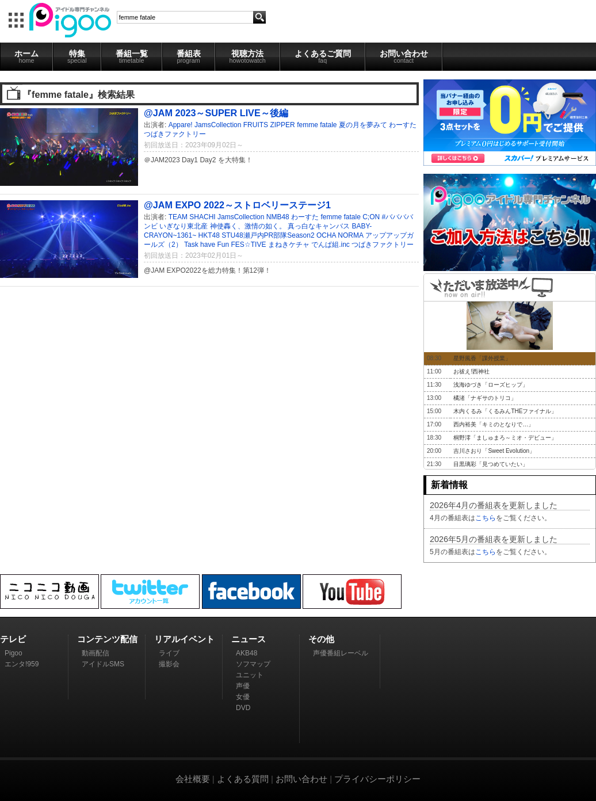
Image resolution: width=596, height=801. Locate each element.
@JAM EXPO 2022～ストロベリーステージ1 (237, 205)
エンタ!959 (22, 664)
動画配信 (95, 653)
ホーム (26, 56)
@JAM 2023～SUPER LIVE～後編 (216, 113)
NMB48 (277, 217)
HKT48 (209, 235)
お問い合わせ (404, 56)
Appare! (181, 125)
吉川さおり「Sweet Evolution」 (494, 451)
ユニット (249, 675)
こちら (485, 518)
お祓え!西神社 (471, 371)
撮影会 (169, 664)
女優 (243, 697)
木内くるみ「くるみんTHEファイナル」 (505, 411)
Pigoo (13, 653)
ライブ (169, 653)
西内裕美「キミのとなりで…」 (493, 424)
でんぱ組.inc (330, 245)
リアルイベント (184, 639)
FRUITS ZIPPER (269, 125)
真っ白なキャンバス (319, 226)
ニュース (248, 639)
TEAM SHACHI (192, 217)
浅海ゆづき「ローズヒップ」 (490, 385)
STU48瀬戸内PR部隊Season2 (267, 235)
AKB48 (246, 653)
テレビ (13, 639)
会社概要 (192, 779)
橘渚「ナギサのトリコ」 (485, 398)
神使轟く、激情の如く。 (248, 226)
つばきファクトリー (175, 134)
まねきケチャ (289, 245)
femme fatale (317, 125)
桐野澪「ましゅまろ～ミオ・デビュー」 (505, 437)
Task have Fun (206, 245)
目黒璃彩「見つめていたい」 (490, 464)
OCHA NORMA (339, 235)
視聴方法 (248, 56)
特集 (77, 56)
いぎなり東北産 (183, 226)
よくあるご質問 (323, 56)
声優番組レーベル (340, 653)
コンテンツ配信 (107, 639)
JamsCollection (217, 125)
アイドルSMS (103, 664)
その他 (321, 639)
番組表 (189, 56)
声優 (243, 686)
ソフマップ (253, 664)
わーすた (403, 125)
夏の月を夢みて (363, 125)
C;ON (371, 217)
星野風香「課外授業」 (482, 358)
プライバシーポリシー (377, 779)
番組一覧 (132, 56)
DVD (243, 708)
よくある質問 (243, 779)
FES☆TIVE (248, 245)
